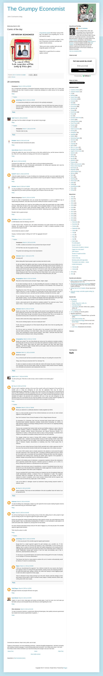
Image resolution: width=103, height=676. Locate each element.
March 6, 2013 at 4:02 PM (24, 219)
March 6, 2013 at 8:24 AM (25, 150)
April (73, 239)
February (74, 267)
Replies (15, 97)
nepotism (73, 153)
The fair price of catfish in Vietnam (80, 247)
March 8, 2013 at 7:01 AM (28, 308)
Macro (72, 145)
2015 (72, 215)
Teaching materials (76, 305)
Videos (72, 188)
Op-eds (72, 158)
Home (35, 651)
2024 (72, 196)
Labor (72, 141)
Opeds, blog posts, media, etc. (79, 303)
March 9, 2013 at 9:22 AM (27, 609)
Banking (73, 95)
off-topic (72, 156)
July (73, 232)
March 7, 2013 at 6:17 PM (28, 256)
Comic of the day (76, 258)
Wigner (13, 512)
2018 (72, 209)
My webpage (74, 299)
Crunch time (75, 255)
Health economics (75, 128)
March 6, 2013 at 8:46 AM (20, 161)
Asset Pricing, (75, 306)
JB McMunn (15, 219)
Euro (72, 115)
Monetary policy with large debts (80, 260)
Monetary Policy (74, 149)
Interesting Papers (75, 138)
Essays (72, 114)
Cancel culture (74, 97)
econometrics (74, 104)
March (74, 241)
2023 (72, 198)
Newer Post (10, 651)
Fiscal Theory (74, 123)
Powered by (82, 76)
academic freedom (75, 91)
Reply (13, 93)
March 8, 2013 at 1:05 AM (28, 100)
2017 (72, 211)
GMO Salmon (75, 251)
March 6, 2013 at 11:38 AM (23, 186)
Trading (72, 184)
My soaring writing (76, 310)
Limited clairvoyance (77, 264)
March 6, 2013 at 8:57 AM (22, 174)
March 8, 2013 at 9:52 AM (23, 501)
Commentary (74, 99)
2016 (72, 213)
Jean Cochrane (75, 323)
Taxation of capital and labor (79, 253)
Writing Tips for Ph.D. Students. (78, 288)
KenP (13, 118)
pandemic (73, 160)
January (74, 269)
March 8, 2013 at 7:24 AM (30, 339)
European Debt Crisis (76, 117)
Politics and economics (76, 164)
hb (12, 386)
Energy (72, 110)
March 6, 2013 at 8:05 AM (21, 118)
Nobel (72, 154)
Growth (72, 127)
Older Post (60, 651)
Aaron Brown (15, 150)
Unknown (18, 256)
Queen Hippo (75, 321)
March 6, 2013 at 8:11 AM (23, 140)
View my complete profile (75, 51)
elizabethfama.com (76, 315)
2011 (72, 274)
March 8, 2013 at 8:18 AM (24, 488)
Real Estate (73, 167)
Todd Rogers (15, 588)
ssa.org (72, 311)
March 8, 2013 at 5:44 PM (28, 538)
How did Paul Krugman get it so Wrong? (80, 283)
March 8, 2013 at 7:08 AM (28, 407)
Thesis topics (74, 180)
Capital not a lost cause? (78, 249)
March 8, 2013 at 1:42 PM (25, 588)
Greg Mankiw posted (44, 32)
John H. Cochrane (83, 28)
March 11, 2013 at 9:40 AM (28, 352)
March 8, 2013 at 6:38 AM (30, 278)
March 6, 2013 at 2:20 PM (28, 197)
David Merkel (15, 598)
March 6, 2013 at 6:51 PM (29, 242)
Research (74, 301)
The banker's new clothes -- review (80, 262)
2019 (72, 207)
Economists (73, 106)
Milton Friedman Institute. (77, 280)
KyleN (13, 376)
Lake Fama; (75, 326)
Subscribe (82, 70)
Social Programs (75, 171)
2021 (72, 203)
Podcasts (73, 162)
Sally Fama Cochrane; (77, 318)
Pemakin (14, 140)
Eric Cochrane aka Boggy (78, 320)
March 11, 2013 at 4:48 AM (26, 566)
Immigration (73, 132)
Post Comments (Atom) (19, 658)
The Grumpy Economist (36, 9)
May (73, 236)
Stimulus (13, 77)
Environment (74, 112)
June (73, 234)
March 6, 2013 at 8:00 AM (25, 86)
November (75, 224)
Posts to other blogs (75, 166)
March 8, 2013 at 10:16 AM (22, 512)
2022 (72, 201)
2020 (72, 205)
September (75, 228)
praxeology (19, 100)
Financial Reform (75, 121)
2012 (72, 271)
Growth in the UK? (76, 245)
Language (73, 143)
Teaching (73, 179)
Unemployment (74, 186)
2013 (72, 220)
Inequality (73, 134)
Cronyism (73, 101)
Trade (72, 182)
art (71, 93)
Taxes (72, 177)
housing (72, 130)
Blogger (65, 668)
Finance (73, 119)
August (74, 230)
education (73, 108)
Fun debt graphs (76, 243)
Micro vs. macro (74, 147)
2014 (72, 218)
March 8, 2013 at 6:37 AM (20, 386)
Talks (72, 175)
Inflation (72, 136)
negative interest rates (76, 151)
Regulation (73, 169)
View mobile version (35, 654)
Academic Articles (75, 89)
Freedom (73, 125)
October (74, 226)
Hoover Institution (73, 40)
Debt (72, 102)
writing (72, 190)
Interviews (73, 140)
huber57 (14, 174)
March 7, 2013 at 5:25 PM (21, 376)
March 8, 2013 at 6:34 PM (25, 598)
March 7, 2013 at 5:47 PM (29, 128)
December (75, 222)
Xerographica (19, 278)
